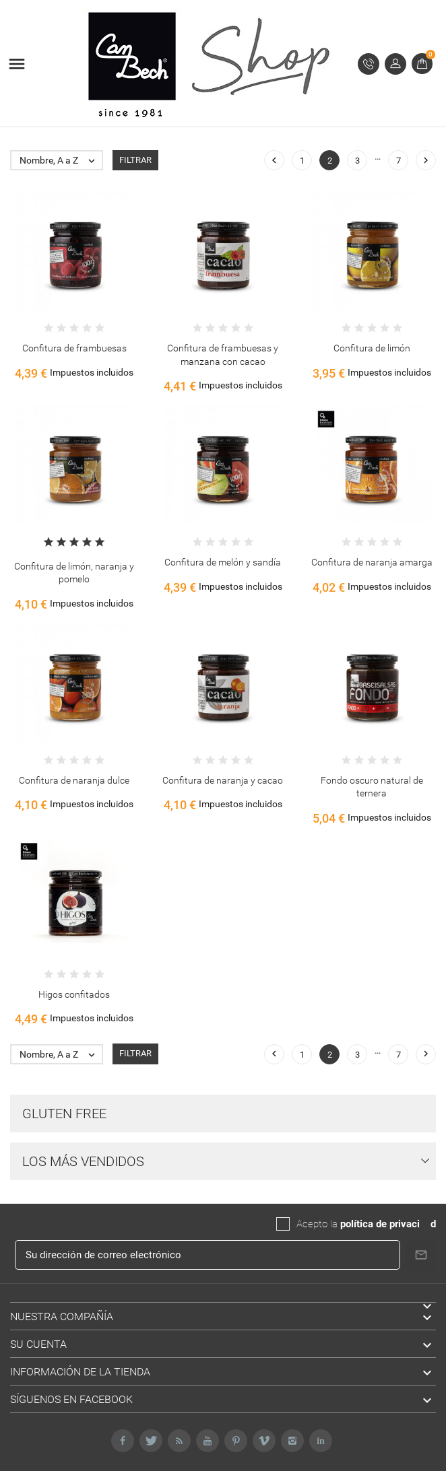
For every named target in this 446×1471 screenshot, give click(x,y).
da (425, 1224)
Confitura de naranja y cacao (222, 780)
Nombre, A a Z (61, 160)
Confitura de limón (371, 348)
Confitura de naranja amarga (372, 562)
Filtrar (135, 160)
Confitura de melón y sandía (222, 562)
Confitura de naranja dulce (74, 780)
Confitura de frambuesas (74, 348)
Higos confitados (74, 994)
